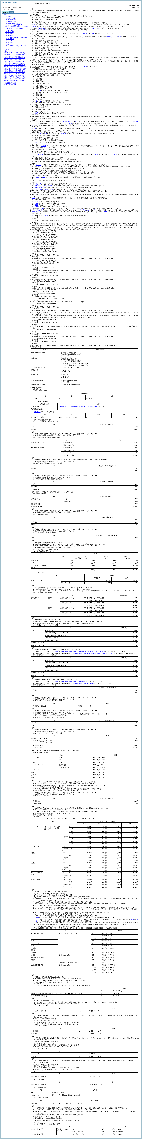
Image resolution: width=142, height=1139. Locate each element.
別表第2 (135, 121)
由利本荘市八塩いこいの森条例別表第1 (82, 683)
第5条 (36, 187)
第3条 (37, 177)
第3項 (99, 28)
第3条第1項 (109, 37)
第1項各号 (41, 28)
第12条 (44, 177)
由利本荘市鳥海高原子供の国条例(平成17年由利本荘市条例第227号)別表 (83, 651)
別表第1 (85, 66)
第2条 (36, 201)
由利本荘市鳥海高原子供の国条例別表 (73, 681)
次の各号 (63, 134)
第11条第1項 (38, 189)
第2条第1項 (37, 412)
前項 (33, 24)
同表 (70, 123)
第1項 (34, 26)
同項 (115, 154)
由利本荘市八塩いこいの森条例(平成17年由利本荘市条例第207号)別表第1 (93, 653)
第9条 (95, 210)
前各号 (37, 113)
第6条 (36, 205)
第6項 (132, 919)
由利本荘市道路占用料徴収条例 (77, 406)
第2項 (45, 134)
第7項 (37, 917)
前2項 (34, 128)
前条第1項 (86, 33)
